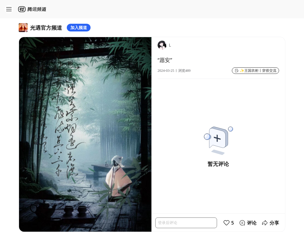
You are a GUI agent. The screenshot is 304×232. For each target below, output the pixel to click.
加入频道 (78, 27)
